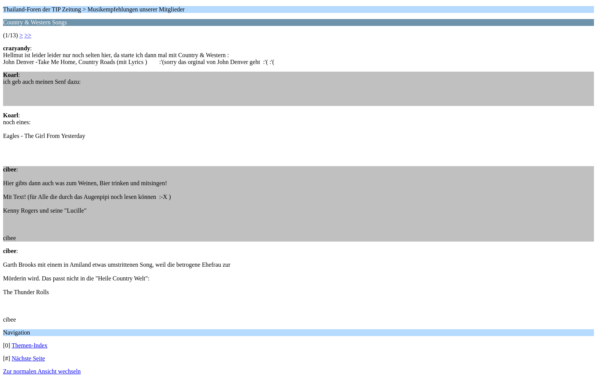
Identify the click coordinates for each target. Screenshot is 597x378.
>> (27, 35)
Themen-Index (29, 345)
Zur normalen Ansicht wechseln (42, 371)
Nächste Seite (28, 358)
